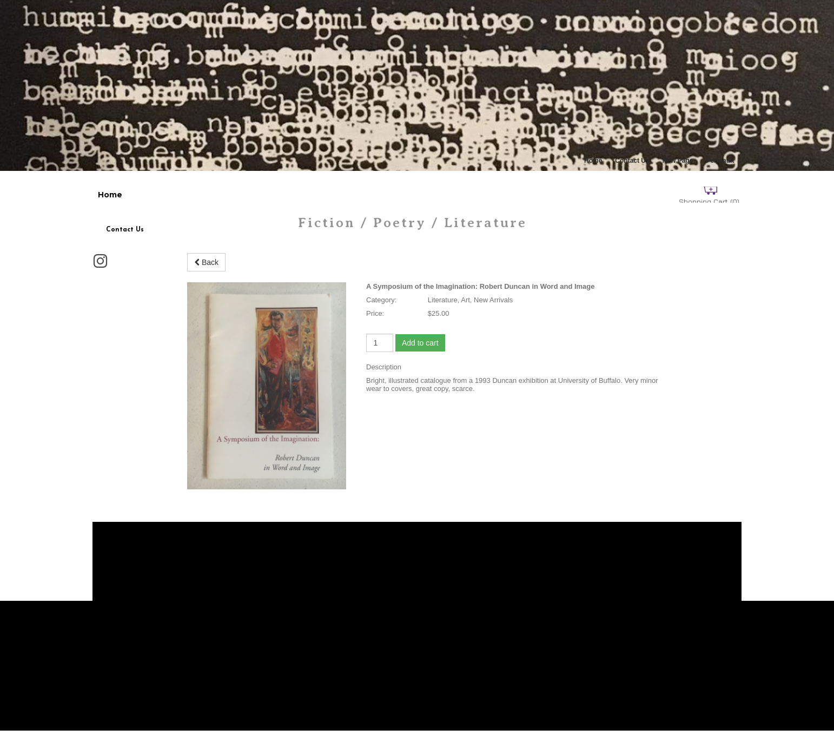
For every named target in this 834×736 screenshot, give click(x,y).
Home (593, 160)
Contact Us (632, 160)
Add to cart (420, 343)
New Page (678, 160)
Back (206, 262)
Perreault (720, 160)
